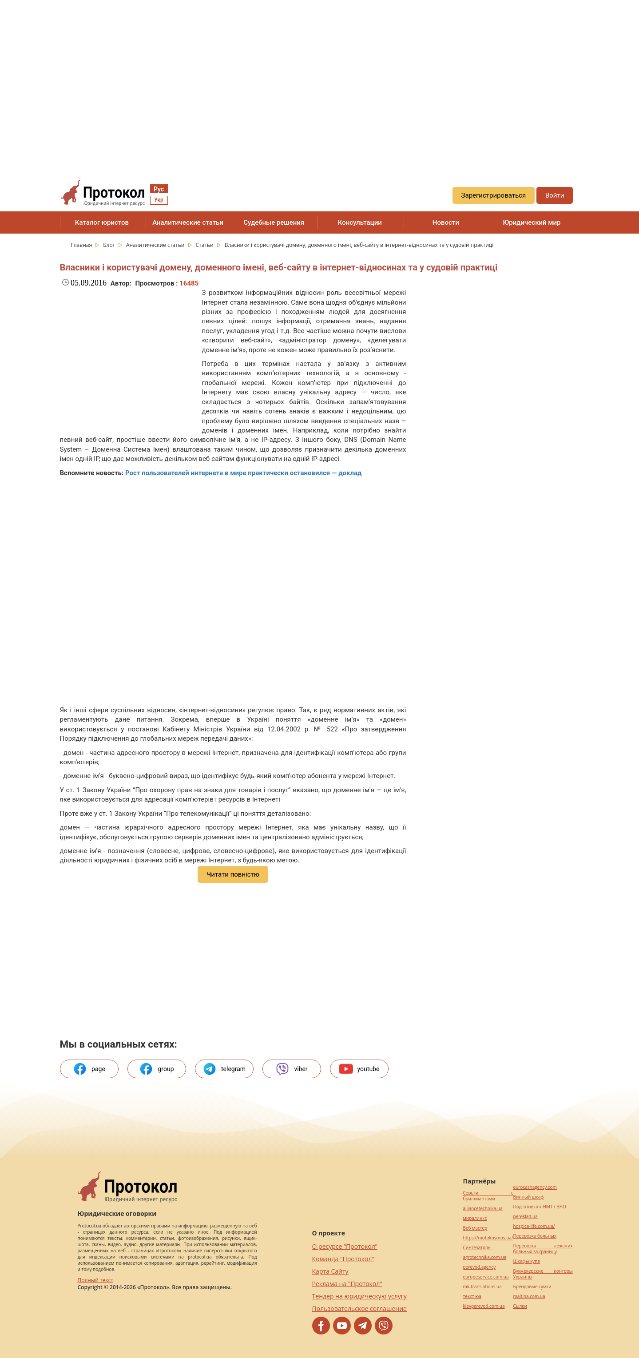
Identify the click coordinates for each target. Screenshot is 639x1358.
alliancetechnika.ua (483, 1208)
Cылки (520, 1306)
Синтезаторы (477, 1248)
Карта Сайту (330, 1271)
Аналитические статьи (187, 222)
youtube (359, 1069)
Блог (109, 245)
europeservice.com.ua (486, 1277)
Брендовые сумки (532, 1287)
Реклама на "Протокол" (347, 1283)
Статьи (205, 245)
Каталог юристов (102, 222)
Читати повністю (232, 874)
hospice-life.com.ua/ (534, 1226)
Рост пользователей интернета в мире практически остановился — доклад (243, 473)
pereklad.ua (525, 1216)
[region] (319, 80)
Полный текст (95, 1280)
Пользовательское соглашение (359, 1308)
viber (291, 1069)
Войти (554, 195)
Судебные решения (273, 222)
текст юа (472, 1296)
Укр (158, 200)
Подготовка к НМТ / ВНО (539, 1207)
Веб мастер (475, 1228)
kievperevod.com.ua (484, 1306)
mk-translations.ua (482, 1287)
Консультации (360, 222)
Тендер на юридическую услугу (359, 1296)
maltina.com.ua (529, 1296)
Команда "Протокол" (343, 1259)
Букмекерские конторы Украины (543, 1274)
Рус (159, 189)
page (89, 1069)
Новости (446, 222)
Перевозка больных (534, 1236)
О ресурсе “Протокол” (344, 1246)
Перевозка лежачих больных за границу (543, 1249)
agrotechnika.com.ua (485, 1257)
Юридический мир (531, 222)
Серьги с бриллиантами (488, 1196)
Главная (82, 245)
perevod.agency (479, 1267)
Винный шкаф (528, 1197)
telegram (224, 1069)
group (156, 1069)
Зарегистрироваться (493, 195)
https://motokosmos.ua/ (488, 1238)
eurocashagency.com (535, 1187)
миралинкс (475, 1218)
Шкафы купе (526, 1261)
